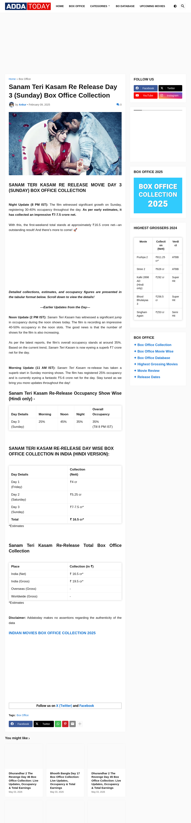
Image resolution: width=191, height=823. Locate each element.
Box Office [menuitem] (77, 6)
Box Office (25, 79)
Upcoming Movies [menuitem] (152, 6)
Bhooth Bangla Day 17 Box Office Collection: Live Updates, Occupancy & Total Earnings (65, 780)
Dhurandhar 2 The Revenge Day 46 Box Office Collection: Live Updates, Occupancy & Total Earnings (23, 780)
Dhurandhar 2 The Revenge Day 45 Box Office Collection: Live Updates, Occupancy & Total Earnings (106, 780)
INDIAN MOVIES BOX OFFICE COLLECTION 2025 (52, 633)
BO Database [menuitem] (125, 6)
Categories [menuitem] (98, 6)
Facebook (86, 706)
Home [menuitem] (60, 6)
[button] (175, 6)
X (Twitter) (64, 706)
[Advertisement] (95, 43)
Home (12, 79)
